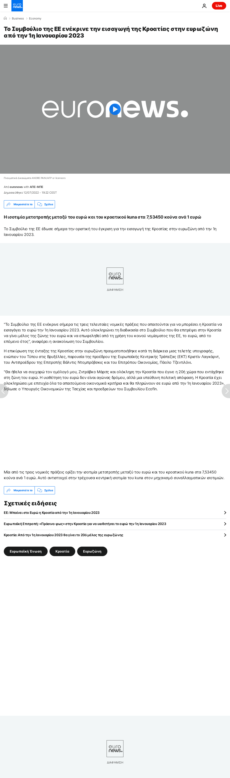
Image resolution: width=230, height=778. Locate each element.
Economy (35, 18)
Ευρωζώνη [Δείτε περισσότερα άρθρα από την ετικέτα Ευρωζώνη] (92, 551)
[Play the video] (115, 109)
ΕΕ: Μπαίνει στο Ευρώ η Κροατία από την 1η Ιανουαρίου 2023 (52, 513)
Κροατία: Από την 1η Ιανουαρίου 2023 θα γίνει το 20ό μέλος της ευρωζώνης (63, 535)
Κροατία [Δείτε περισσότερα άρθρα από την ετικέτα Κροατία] (62, 551)
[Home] (5, 18)
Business (18, 18)
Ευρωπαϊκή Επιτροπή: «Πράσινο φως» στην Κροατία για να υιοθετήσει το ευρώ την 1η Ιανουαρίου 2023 (85, 524)
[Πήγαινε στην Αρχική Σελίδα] (17, 5)
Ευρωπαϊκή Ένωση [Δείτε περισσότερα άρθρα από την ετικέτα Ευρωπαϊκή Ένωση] (26, 551)
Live (219, 6)
